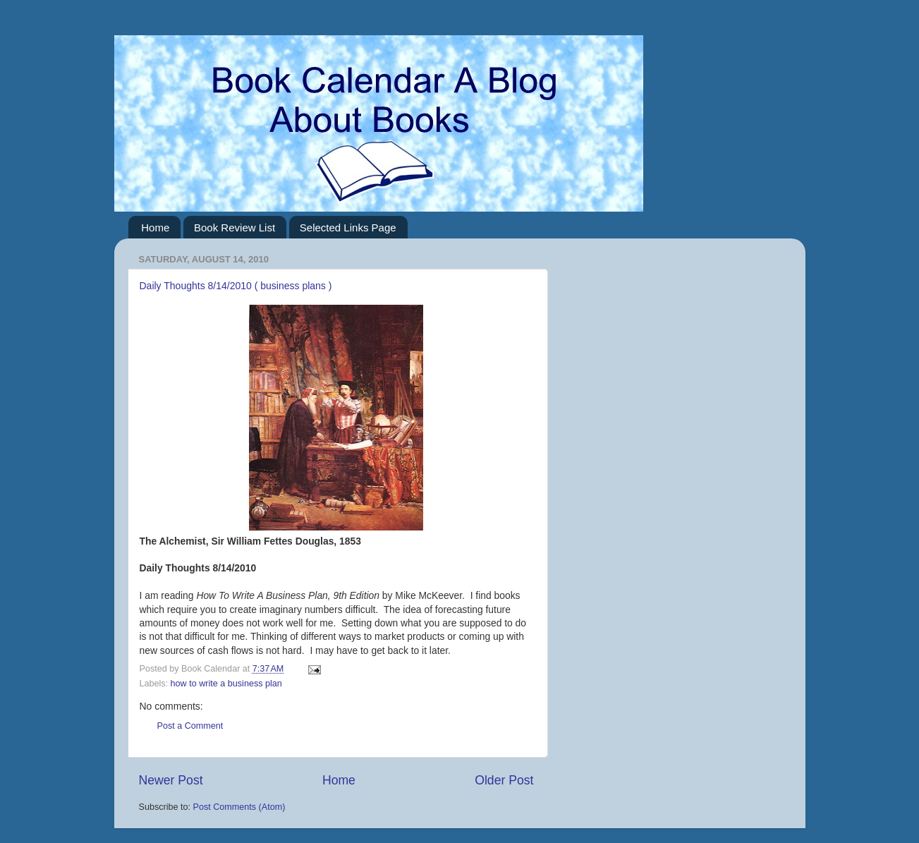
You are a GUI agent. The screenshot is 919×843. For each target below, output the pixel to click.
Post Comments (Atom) (239, 807)
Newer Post (171, 780)
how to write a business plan (226, 684)
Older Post (504, 780)
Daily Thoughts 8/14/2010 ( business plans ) (236, 285)
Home (155, 228)
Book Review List (234, 228)
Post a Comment (190, 726)
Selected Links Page (348, 228)
